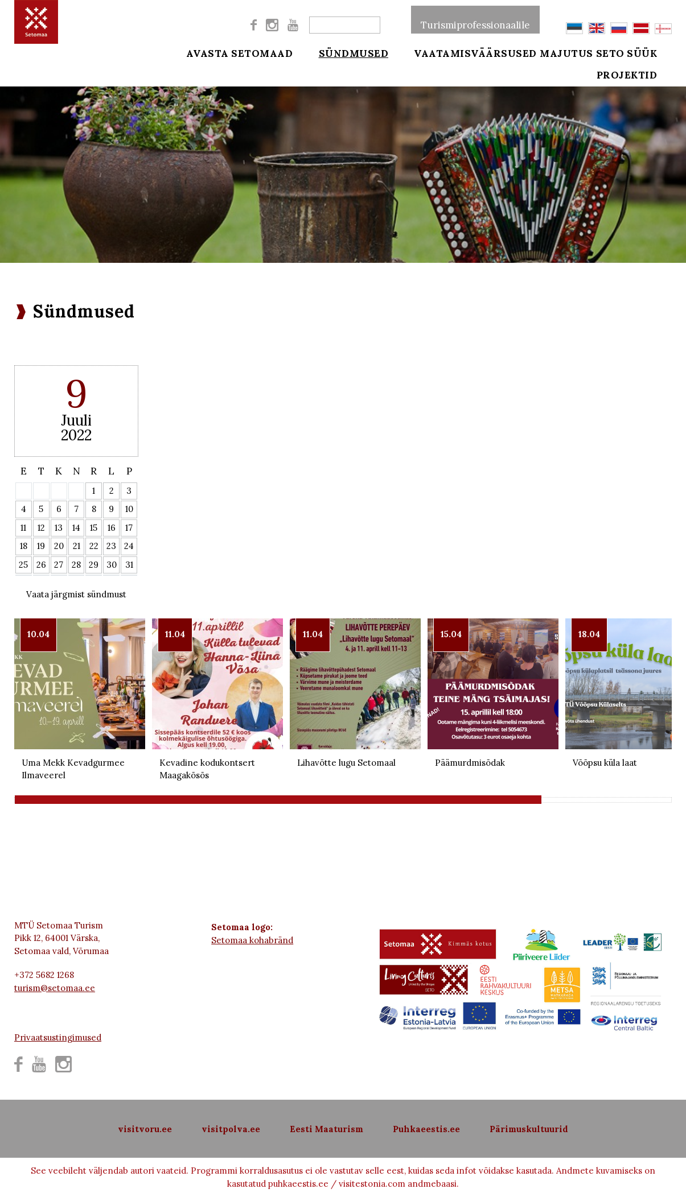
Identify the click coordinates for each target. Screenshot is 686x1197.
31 (129, 564)
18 (23, 545)
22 (93, 545)
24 (129, 545)
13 (59, 527)
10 (129, 508)
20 (59, 545)
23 (111, 545)
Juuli (76, 420)
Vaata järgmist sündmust (76, 594)
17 (129, 527)
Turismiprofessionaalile (475, 19)
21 (76, 545)
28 (76, 564)
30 (111, 564)
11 (23, 527)
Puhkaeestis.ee (426, 1129)
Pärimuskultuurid (529, 1129)
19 (41, 545)
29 (93, 564)
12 (41, 527)
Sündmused (346, 52)
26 (41, 564)
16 (112, 527)
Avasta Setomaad (239, 52)
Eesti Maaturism (326, 1129)
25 (23, 564)
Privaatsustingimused (57, 1037)
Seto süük (642, 52)
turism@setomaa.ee (54, 988)
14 (76, 527)
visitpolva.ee (231, 1129)
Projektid (642, 81)
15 (93, 527)
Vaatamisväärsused (460, 52)
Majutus (566, 52)
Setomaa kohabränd (252, 940)
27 (58, 564)
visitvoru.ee (145, 1129)
